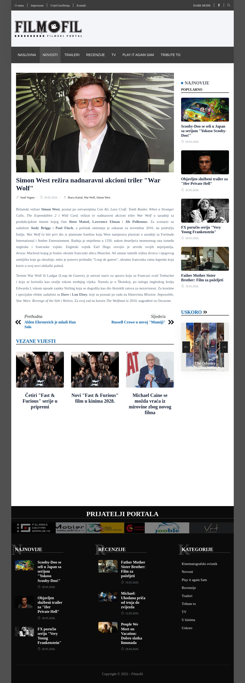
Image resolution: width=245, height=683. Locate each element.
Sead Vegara (27, 197)
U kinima (188, 620)
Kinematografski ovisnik (41, 71)
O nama (19, 5)
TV (113, 55)
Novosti (50, 55)
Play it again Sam (138, 55)
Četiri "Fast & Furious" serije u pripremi (39, 401)
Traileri (71, 55)
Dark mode (202, 5)
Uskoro (191, 312)
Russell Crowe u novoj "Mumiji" (138, 322)
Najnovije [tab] (197, 83)
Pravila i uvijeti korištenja (96, 71)
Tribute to (170, 55)
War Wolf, (90, 197)
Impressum (37, 5)
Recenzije (95, 55)
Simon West (103, 197)
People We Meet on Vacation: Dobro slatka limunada (131, 633)
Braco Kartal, (76, 197)
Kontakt (81, 5)
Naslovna (27, 55)
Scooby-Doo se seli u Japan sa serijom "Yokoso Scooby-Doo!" (204, 130)
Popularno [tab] (191, 89)
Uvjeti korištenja (60, 5)
